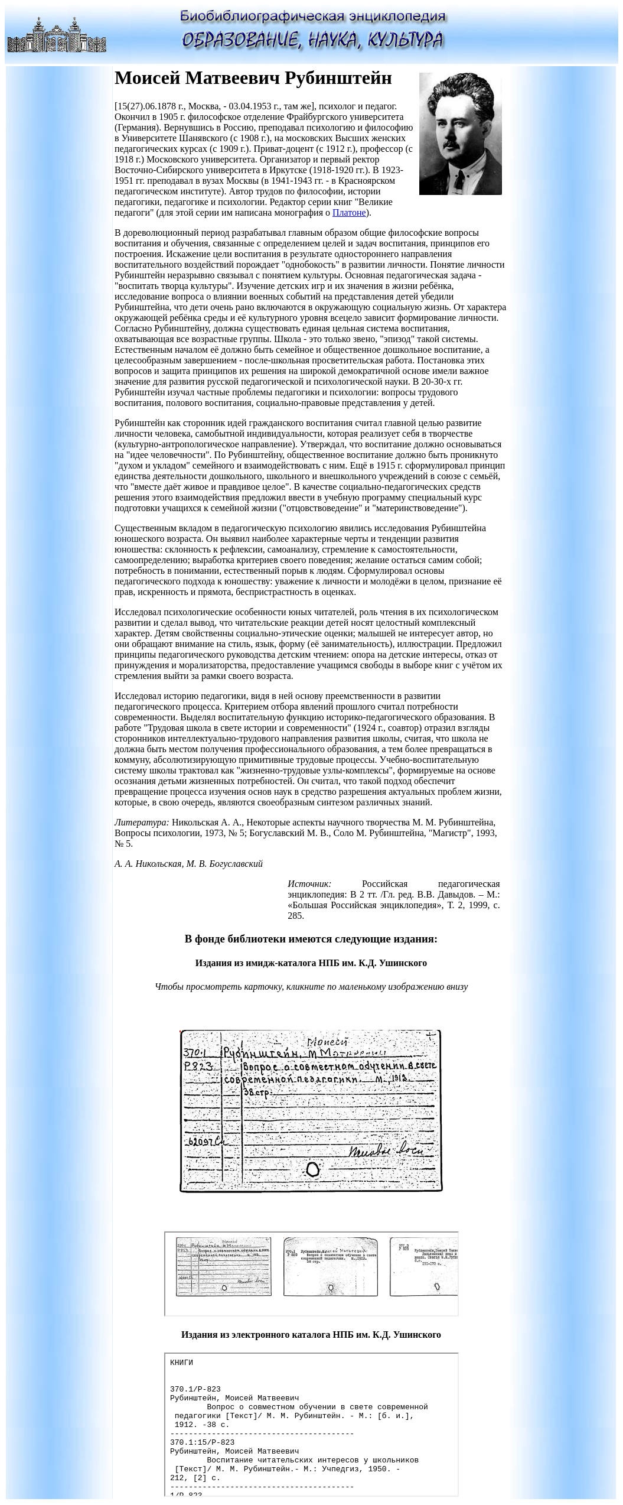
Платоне (349, 212)
